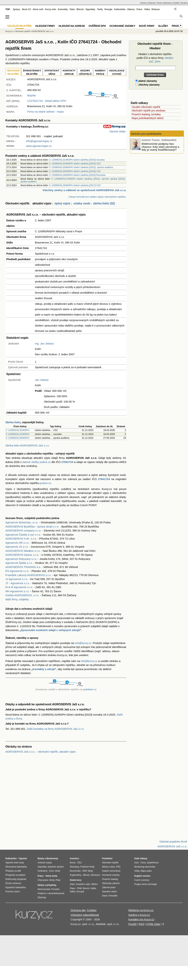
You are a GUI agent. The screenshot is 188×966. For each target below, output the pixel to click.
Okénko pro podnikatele (146, 133)
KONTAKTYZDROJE (69, 72)
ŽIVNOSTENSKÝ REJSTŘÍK (32, 72)
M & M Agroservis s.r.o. (19, 587)
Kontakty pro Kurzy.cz (141, 919)
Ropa (72, 888)
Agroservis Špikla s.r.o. (19, 562)
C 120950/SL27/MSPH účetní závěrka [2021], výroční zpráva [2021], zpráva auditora (73, 180)
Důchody (42, 897)
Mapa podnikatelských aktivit (147, 118)
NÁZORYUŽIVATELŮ (85, 72)
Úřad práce (43, 880)
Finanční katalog (110, 879)
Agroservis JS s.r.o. (16, 546)
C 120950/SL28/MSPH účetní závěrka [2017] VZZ (75, 185)
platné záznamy (146, 80)
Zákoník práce (109, 887)
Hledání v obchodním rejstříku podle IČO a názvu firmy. (155, 58)
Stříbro (94, 884)
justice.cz (45, 483)
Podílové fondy (87, 866)
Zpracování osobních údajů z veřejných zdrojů (50, 630)
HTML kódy (153, 924)
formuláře (112, 895)
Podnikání (107, 858)
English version (142, 876)
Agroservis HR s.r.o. (17, 542)
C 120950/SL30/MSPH (17, 438)
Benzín (86, 888)
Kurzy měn (50, 9)
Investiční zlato (83, 884)
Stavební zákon (109, 891)
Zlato (72, 9)
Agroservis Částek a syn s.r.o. (23, 534)
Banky (41, 858)
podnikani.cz (90, 689)
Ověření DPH (97, 25)
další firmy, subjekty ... (18, 599)
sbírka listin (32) (104, 203)
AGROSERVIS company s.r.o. (23, 530)
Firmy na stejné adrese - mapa (45, 111)
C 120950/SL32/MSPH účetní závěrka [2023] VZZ (75, 163)
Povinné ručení (12, 891)
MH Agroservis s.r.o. (17, 591)
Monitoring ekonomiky (144, 866)
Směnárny (42, 871)
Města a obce (108, 866)
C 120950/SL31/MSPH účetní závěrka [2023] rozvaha (77, 159)
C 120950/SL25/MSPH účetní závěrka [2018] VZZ (75, 171)
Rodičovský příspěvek (15, 879)
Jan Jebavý (42, 379)
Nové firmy (147, 25)
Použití (132, 924)
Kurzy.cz (9, 31)
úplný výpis (62, 203)
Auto (136, 862)
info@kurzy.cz (83, 643)
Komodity (63, 9)
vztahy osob (81, 203)
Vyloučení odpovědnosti (85, 914)
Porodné (55, 889)
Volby (136, 871)
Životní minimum (13, 883)
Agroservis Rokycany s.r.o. (21, 558)
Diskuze (156, 9)
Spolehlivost (153, 862)
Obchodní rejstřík (22, 31)
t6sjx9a (31, 95)
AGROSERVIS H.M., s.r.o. (21, 538)
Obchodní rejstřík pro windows (148, 110)
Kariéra (143, 3)
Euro (51, 871)
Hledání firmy (45, 25)
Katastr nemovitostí (111, 871)
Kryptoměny (75, 875)
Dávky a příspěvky (47, 885)
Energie (108, 9)
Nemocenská (44, 889)
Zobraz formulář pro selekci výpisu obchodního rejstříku (97, 196)
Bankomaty (52, 858)
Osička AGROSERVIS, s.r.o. (22, 595)
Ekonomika (75, 871)
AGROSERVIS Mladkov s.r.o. (22, 550)
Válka (147, 9)
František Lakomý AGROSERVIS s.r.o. (28, 575)
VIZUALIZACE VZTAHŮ (116, 72)
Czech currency (141, 880)
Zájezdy (151, 3)
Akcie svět (38, 9)
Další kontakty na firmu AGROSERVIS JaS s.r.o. (55, 728)
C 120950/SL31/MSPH (17, 434)
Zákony (131, 9)
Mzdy (51, 880)
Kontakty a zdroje (44, 669)
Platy (58, 880)
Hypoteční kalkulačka (15, 887)
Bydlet (176, 3)
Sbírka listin (13, 422)
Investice (74, 858)
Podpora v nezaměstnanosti (51, 893)
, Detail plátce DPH (46, 100)
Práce (140, 9)
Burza (72, 862)
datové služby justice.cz (36, 461)
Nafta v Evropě (77, 891)
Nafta (93, 888)
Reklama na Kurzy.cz (141, 910)
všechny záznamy (147, 84)
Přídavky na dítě (13, 871)
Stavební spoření (56, 866)
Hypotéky (90, 9)
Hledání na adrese (72, 25)
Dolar (57, 871)
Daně (104, 895)
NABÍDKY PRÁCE (100, 72)
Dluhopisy (74, 866)
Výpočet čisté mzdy (14, 862)
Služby (163, 25)
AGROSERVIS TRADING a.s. (23, 566)
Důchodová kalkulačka (16, 866)
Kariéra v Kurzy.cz (139, 914)
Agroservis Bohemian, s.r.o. (21, 522)
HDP (84, 871)
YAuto (159, 3)
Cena (143, 862)
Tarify (100, 9)
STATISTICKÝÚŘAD (51, 72)
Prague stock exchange (145, 884)
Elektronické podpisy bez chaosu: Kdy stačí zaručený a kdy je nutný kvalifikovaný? (160, 146)
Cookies (92, 910)
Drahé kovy (75, 880)
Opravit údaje (118, 131)
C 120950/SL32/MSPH (17, 430)
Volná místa (51, 876)
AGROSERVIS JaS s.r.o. (43, 31)
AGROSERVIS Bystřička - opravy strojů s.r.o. (32, 526)
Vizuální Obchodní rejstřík (146, 107)
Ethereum (95, 875)
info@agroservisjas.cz (39, 141)
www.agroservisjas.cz (39, 145)
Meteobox (167, 3)
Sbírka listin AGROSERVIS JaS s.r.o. (27, 445)
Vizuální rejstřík (19, 25)
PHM (79, 888)
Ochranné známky (122, 25)
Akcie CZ (26, 9)
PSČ (118, 866)
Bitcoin (80, 9)
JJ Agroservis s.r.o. (16, 579)
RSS (141, 924)
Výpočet (22, 858)
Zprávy (16, 9)
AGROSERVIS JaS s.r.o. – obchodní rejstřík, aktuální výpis (40, 751)
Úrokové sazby (45, 862)
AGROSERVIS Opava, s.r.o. (22, 554)
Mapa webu (146, 871)
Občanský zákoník (111, 883)
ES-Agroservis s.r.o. (17, 570)
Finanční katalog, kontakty (146, 114)
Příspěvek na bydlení (15, 875)
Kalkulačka (120, 9)
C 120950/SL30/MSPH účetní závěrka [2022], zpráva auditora (81, 167)
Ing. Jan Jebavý (44, 343)
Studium (184, 3)
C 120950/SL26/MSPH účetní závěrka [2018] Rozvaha (77, 175)
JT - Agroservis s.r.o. (17, 583)
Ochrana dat (78, 910)
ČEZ (79, 862)
